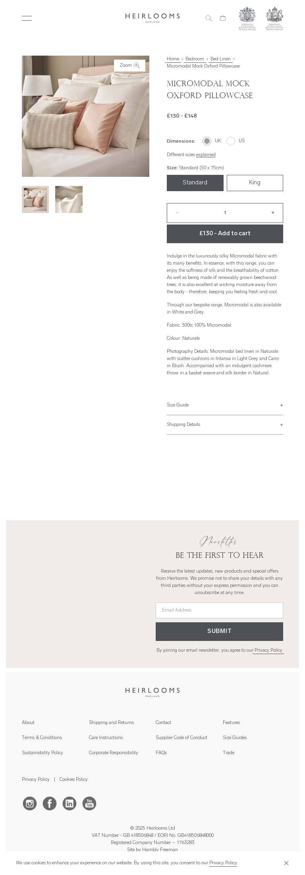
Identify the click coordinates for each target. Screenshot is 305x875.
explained (206, 155)
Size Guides (235, 738)
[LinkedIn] (69, 803)
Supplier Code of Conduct (181, 738)
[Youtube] (89, 803)
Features (231, 722)
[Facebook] (50, 803)
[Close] (285, 863)
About (28, 722)
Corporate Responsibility (113, 753)
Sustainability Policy (42, 753)
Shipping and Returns (111, 722)
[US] (236, 141)
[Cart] (223, 18)
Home (173, 59)
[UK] (212, 141)
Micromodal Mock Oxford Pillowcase (203, 66)
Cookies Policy (74, 779)
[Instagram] (30, 803)
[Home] (152, 18)
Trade (228, 753)
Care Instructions (106, 738)
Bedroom (194, 59)
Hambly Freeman (160, 850)
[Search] (209, 18)
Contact (163, 722)
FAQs (161, 753)
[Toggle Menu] (27, 18)
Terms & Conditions (42, 738)
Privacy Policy (268, 650)
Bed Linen (220, 59)
